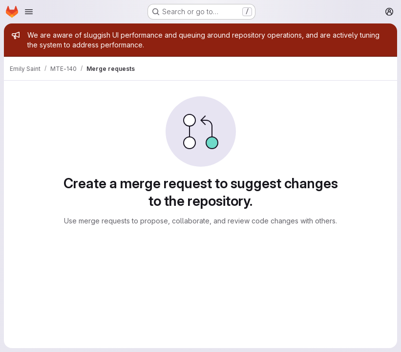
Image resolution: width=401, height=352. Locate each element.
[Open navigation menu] (29, 12)
